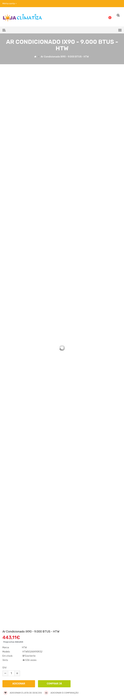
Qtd (4, 667)
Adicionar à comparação (61, 693)
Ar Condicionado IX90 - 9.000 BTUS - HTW (65, 57)
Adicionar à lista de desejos (22, 693)
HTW (24, 647)
